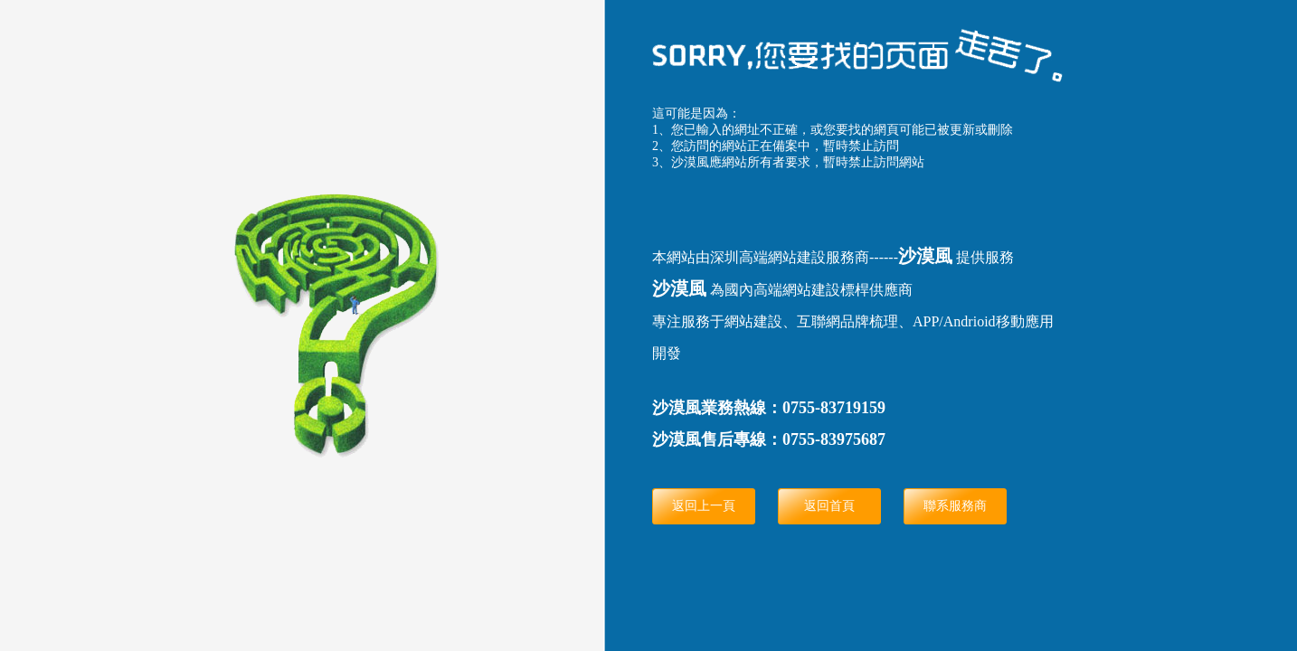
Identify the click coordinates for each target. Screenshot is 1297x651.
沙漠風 (925, 256)
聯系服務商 (955, 506)
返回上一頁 (703, 506)
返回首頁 (829, 506)
